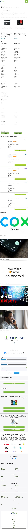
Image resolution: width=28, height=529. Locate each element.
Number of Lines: (14, 350)
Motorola (2, 478)
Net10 (16, 469)
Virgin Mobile (3, 469)
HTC (1, 477)
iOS (1, 504)
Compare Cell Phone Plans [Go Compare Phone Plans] (14, 408)
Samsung (2, 480)
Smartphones (3, 496)
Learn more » (3, 38)
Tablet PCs (17, 485)
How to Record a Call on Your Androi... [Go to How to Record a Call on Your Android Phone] (5, 259)
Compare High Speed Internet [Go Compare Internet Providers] (14, 429)
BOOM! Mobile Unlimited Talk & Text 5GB (13, 198)
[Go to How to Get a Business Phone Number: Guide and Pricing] (14, 319)
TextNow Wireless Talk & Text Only (13, 168)
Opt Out (14, 527)
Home (14, 515)
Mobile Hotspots (3, 485)
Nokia (16, 478)
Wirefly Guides (14, 508)
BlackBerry (17, 476)
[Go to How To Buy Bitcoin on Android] (14, 272)
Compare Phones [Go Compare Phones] (14, 410)
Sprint (2, 468)
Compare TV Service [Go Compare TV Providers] (14, 426)
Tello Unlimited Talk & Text (12, 154)
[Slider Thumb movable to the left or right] (6, 360)
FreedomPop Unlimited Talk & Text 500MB (13, 183)
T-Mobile (16, 468)
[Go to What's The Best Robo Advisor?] (14, 296)
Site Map (14, 525)
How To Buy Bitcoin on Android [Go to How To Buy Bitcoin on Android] (4, 283)
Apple (2, 476)
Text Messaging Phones (19, 497)
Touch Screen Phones (4, 497)
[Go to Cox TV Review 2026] (14, 224)
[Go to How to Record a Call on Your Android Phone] (14, 248)
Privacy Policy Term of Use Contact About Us (14, 521)
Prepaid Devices (18, 496)
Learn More (14, 383)
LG (15, 477)
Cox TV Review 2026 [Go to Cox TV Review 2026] (3, 235)
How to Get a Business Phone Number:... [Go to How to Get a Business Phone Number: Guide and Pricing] (5, 330)
